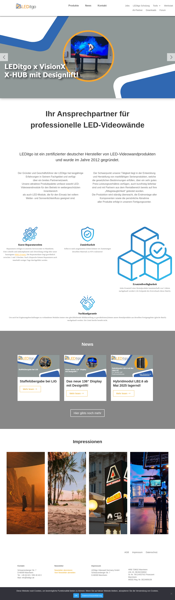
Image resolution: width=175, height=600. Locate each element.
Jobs (127, 6)
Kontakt (102, 6)
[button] (4, 57)
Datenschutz (151, 552)
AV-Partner (137, 10)
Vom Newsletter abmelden (64, 573)
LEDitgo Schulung (141, 6)
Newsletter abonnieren (63, 570)
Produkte (73, 6)
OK (76, 595)
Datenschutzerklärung (92, 595)
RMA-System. (20, 254)
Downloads (151, 10)
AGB (127, 552)
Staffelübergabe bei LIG (38, 381)
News (88, 6)
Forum (163, 10)
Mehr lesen (30, 389)
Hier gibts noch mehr (87, 413)
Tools (155, 6)
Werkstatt (168, 6)
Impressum (137, 552)
